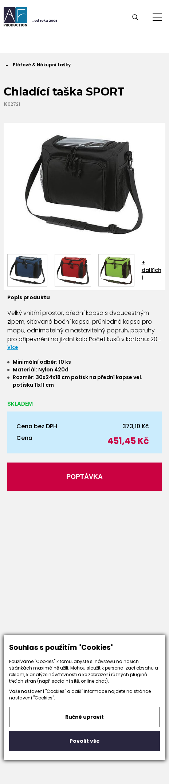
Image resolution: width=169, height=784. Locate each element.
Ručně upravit (84, 717)
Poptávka (84, 476)
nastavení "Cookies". (32, 698)
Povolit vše (85, 741)
